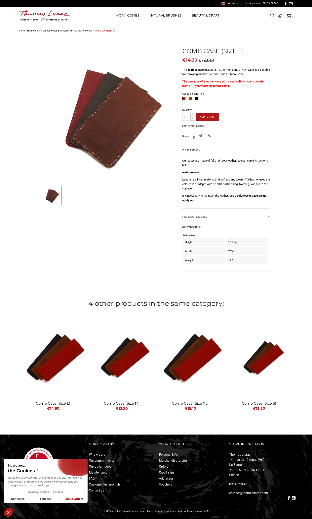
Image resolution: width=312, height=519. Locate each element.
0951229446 (238, 484)
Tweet (200, 135)
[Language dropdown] (229, 3)
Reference (188, 227)
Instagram (290, 3)
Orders (163, 466)
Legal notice (170, 511)
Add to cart (207, 116)
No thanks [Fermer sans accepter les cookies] (18, 499)
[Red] (184, 99)
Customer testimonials (105, 484)
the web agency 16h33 (197, 511)
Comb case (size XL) (190, 403)
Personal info (168, 454)
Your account (172, 444)
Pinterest (209, 135)
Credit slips (167, 472)
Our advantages (100, 466)
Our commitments (101, 460)
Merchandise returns (173, 460)
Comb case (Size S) (259, 403)
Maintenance (98, 472)
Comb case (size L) (53, 403)
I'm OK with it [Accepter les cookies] (74, 499)
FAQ (92, 478)
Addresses (166, 478)
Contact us (96, 490)
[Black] (197, 99)
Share (192, 136)
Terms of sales (154, 511)
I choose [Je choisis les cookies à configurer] (45, 499)
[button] (8, 512)
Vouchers (165, 484)
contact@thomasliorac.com (248, 493)
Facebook (285, 3)
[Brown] (191, 99)
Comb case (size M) (121, 403)
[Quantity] (186, 117)
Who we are (97, 454)
